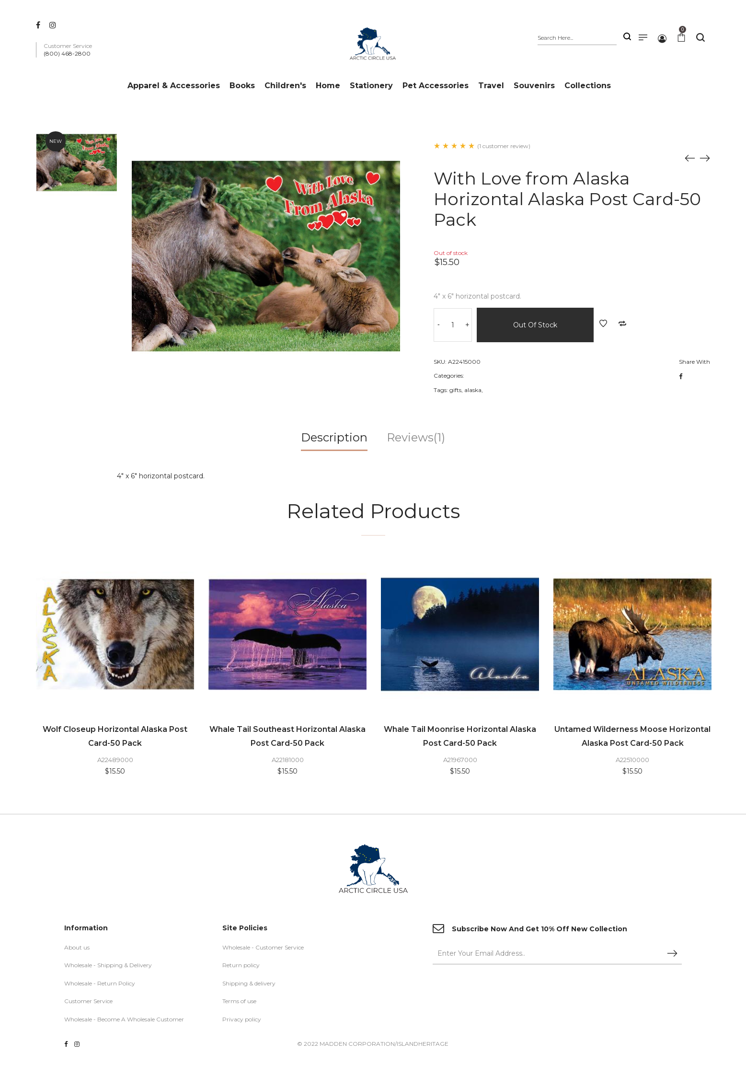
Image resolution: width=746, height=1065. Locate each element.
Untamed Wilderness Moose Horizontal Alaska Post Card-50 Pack (632, 736)
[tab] (334, 441)
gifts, (456, 390)
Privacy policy (241, 1020)
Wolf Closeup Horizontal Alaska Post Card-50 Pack (115, 736)
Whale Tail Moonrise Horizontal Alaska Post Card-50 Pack (460, 736)
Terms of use (239, 1002)
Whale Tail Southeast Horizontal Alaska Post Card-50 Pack (287, 736)
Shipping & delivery (248, 983)
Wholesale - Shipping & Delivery (108, 966)
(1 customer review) (503, 146)
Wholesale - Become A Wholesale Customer (124, 1020)
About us (77, 947)
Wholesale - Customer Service (263, 947)
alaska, (473, 390)
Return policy (241, 966)
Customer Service (88, 1002)
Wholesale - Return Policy (99, 983)
